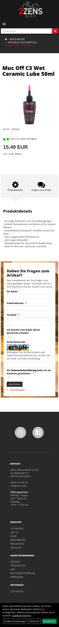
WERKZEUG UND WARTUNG (22, 42)
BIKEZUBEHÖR (17, 39)
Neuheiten (15, 547)
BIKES (13, 536)
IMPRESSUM (16, 576)
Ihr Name (12, 291)
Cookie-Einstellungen (15, 621)
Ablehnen (35, 621)
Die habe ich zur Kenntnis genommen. (29, 372)
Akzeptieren (49, 621)
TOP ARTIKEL (17, 528)
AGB (12, 569)
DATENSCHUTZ (18, 565)
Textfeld (11, 314)
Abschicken (15, 384)
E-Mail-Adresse (15, 303)
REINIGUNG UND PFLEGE (21, 45)
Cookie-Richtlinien (21, 615)
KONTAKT (15, 561)
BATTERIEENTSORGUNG (22, 573)
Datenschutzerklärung (24, 370)
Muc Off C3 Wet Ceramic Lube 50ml (28, 70)
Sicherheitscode (16, 341)
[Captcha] (29, 364)
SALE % (14, 532)
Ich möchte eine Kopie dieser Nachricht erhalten (23, 331)
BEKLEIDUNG (17, 543)
